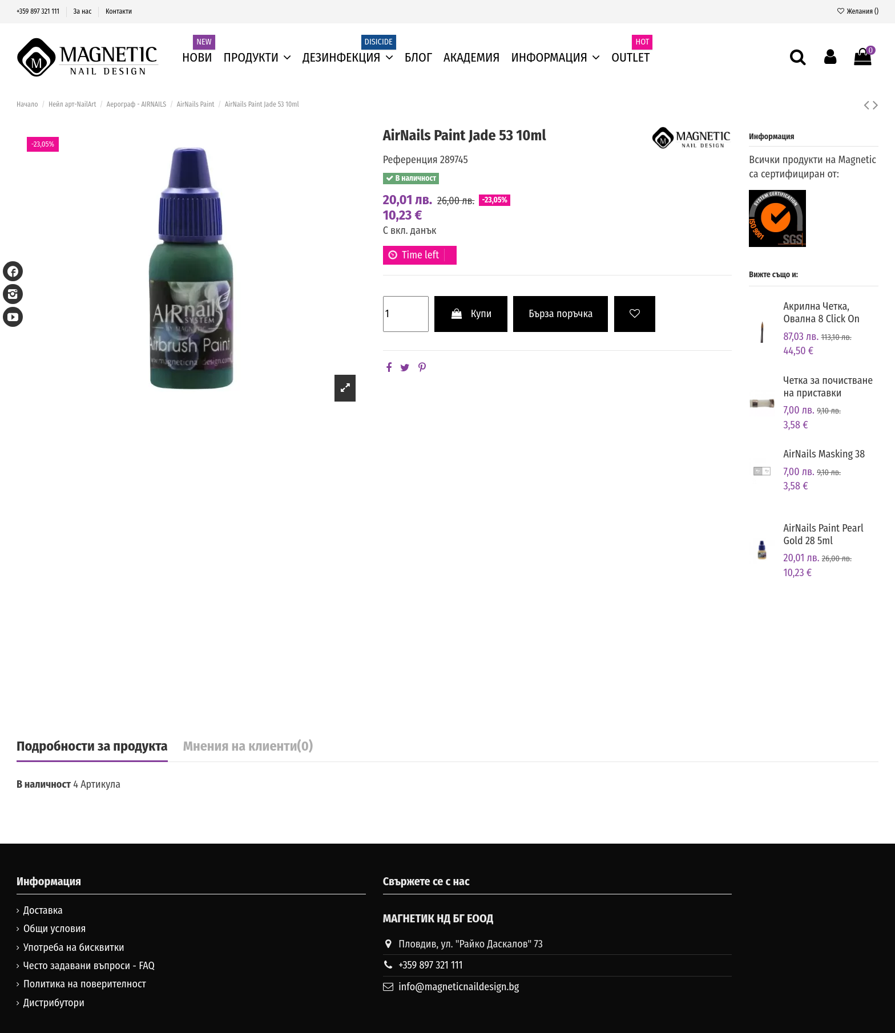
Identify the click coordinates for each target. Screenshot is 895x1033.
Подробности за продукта (92, 746)
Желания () (857, 11)
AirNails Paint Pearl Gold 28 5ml (824, 534)
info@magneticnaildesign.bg (458, 987)
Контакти (119, 11)
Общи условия (54, 928)
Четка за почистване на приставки (828, 386)
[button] (556, 57)
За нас (84, 11)
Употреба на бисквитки (73, 947)
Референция (410, 159)
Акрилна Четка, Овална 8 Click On (822, 312)
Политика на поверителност (84, 984)
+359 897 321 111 (39, 11)
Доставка (43, 910)
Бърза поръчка (560, 313)
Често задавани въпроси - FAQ (89, 965)
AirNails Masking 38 (824, 454)
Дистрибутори (53, 1002)
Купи (470, 313)
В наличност (44, 784)
